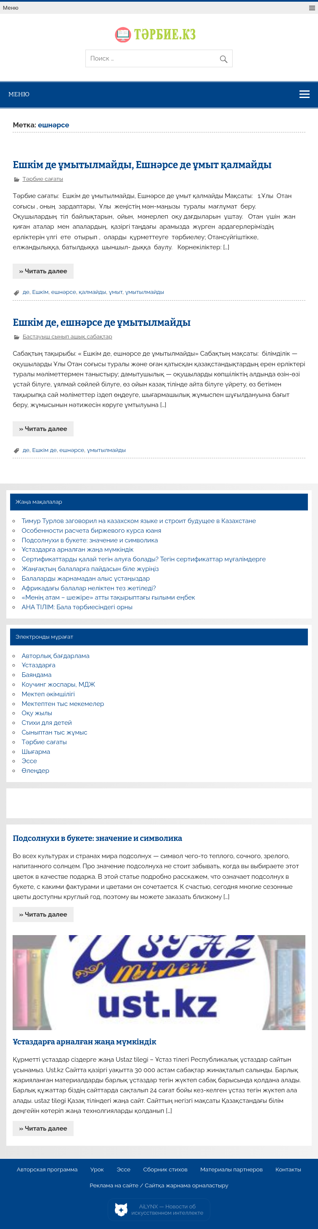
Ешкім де (44, 450)
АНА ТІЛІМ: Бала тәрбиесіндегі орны (77, 607)
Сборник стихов (165, 1170)
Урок (97, 1170)
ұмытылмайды (144, 291)
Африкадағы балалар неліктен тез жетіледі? (89, 588)
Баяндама (37, 675)
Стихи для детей (47, 723)
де (26, 291)
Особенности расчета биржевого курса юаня (92, 530)
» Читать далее (43, 271)
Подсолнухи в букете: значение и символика (90, 540)
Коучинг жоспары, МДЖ (58, 684)
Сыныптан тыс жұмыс (54, 732)
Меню (11, 8)
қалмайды (92, 291)
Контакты (288, 1170)
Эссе (29, 761)
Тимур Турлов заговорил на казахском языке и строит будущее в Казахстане (139, 521)
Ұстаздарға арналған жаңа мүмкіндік (78, 549)
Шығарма (36, 752)
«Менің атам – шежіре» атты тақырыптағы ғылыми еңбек (108, 597)
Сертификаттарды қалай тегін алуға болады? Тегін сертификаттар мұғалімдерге (144, 559)
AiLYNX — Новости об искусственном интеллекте (168, 1209)
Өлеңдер (35, 770)
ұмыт (115, 291)
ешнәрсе (63, 291)
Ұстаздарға (39, 665)
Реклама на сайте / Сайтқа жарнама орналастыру (159, 1186)
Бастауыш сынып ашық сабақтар (67, 336)
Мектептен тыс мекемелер (63, 704)
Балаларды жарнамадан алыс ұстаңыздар (86, 578)
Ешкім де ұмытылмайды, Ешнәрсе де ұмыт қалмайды (142, 165)
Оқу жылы (37, 713)
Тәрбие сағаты (42, 178)
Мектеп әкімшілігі (48, 694)
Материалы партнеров (231, 1170)
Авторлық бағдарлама (56, 656)
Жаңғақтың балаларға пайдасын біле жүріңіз (90, 569)
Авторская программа (47, 1170)
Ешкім (40, 291)
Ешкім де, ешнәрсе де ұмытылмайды (102, 322)
